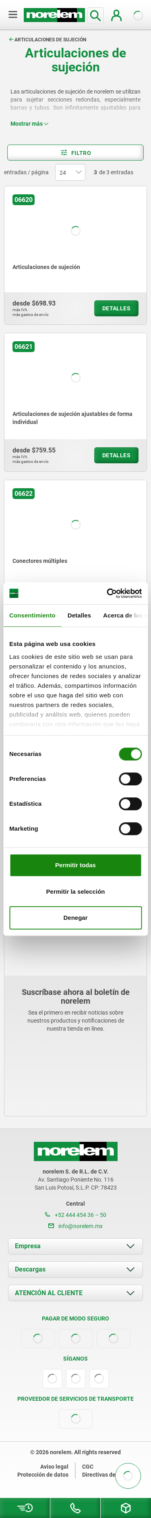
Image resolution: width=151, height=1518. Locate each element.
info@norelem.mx (75, 1226)
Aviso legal (54, 1466)
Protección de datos (42, 1474)
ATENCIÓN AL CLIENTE (49, 1293)
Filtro (75, 153)
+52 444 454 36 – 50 (75, 1215)
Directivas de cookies (109, 1474)
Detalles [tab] (79, 615)
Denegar (75, 917)
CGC (87, 1466)
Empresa (28, 1246)
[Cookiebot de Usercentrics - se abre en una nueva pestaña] (107, 593)
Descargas (30, 1269)
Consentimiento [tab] (32, 615)
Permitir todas (75, 865)
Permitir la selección (75, 891)
